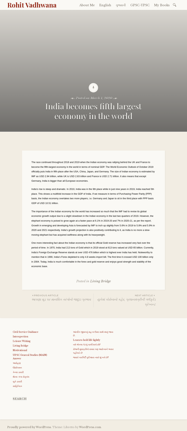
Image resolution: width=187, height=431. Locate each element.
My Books (162, 5)
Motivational (20, 350)
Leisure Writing (21, 341)
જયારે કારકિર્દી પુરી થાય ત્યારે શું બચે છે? (91, 357)
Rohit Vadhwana (32, 4)
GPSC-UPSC (140, 5)
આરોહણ (17, 363)
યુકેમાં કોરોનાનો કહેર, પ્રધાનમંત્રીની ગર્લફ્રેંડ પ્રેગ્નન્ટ (125, 300)
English (105, 5)
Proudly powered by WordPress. (29, 427)
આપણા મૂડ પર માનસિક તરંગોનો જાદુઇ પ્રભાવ (62, 297)
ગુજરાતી (121, 5)
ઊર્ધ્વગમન (17, 367)
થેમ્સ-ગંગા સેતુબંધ (21, 376)
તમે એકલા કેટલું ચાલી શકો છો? (86, 344)
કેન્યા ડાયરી (18, 372)
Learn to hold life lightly (86, 340)
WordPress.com (90, 427)
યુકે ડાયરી (17, 381)
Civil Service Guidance (25, 332)
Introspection (20, 336)
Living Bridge (100, 281)
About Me (87, 5)
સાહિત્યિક (17, 386)
